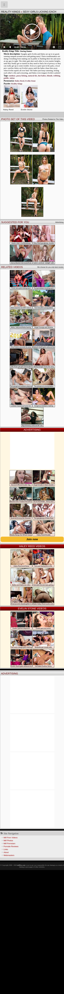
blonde (49, 76)
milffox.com (21, 865)
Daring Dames (26, 51)
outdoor (12, 76)
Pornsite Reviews (11, 846)
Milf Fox (32, 4)
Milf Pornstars (9, 843)
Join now (32, 539)
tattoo (12, 78)
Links (6, 849)
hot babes (42, 76)
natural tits (32, 76)
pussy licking (21, 76)
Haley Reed (19, 81)
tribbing (56, 76)
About (6, 852)
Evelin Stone (30, 81)
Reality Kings (10, 11)
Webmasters (9, 855)
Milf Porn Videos (10, 837)
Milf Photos (8, 840)
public (6, 78)
